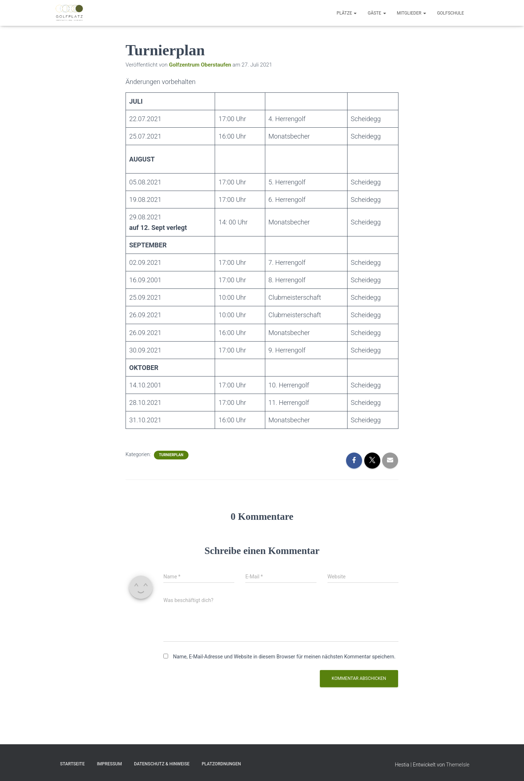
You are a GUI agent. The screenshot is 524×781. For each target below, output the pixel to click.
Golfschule (450, 13)
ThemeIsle (457, 765)
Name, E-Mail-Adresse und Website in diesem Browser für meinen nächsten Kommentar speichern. (284, 657)
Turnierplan (171, 455)
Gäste (377, 13)
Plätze (347, 13)
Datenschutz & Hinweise (161, 763)
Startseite (72, 763)
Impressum (109, 763)
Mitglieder (411, 13)
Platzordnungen (221, 763)
